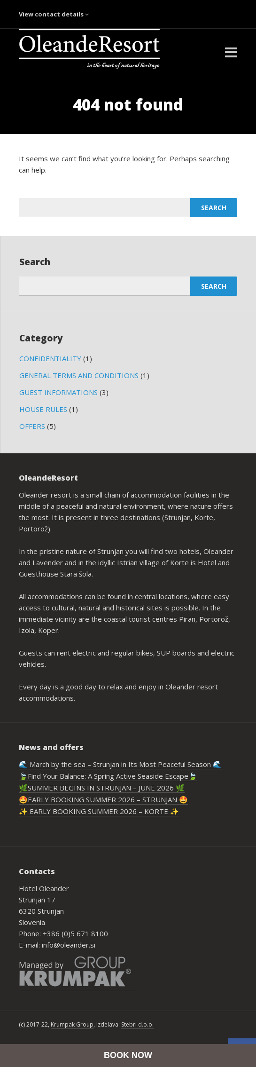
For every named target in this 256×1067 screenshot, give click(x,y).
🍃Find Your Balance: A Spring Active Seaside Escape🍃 (108, 776)
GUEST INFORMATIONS (58, 392)
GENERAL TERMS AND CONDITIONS (79, 375)
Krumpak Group (72, 1024)
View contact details (54, 14)
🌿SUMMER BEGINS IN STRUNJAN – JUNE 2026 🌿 (102, 787)
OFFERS (32, 426)
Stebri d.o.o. (137, 1024)
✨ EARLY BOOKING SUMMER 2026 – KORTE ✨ (99, 811)
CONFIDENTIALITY (50, 358)
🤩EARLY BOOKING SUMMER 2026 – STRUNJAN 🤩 (103, 799)
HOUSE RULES (43, 409)
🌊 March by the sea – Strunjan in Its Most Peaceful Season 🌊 (120, 764)
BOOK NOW (128, 1055)
